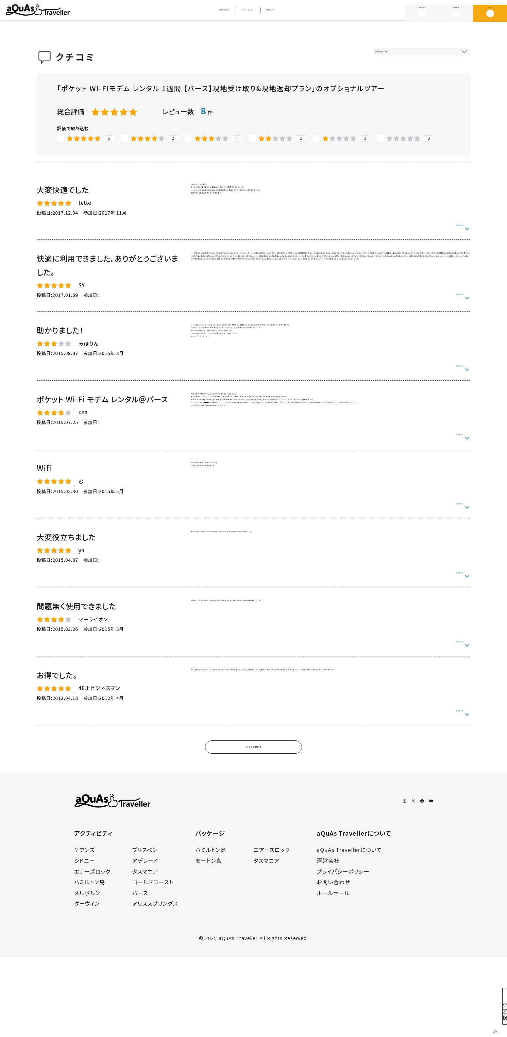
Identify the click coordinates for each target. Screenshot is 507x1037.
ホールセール (333, 973)
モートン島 (209, 940)
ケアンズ (84, 930)
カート (490, 13)
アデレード (145, 940)
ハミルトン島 (89, 962)
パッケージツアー (250, 14)
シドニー (84, 940)
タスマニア (145, 951)
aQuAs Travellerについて (349, 930)
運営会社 (328, 940)
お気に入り (422, 13)
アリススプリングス (155, 983)
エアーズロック (92, 951)
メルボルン (87, 973)
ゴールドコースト (153, 962)
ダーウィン (87, 983)
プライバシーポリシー (343, 951)
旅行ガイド (297, 14)
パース (140, 973)
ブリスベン (145, 930)
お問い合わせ (333, 962)
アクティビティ (200, 14)
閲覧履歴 (456, 13)
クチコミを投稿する (253, 824)
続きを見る (451, 229)
